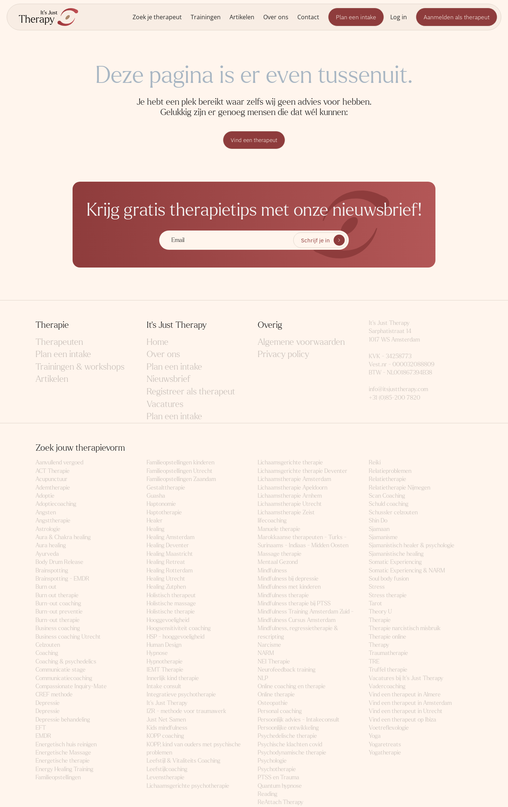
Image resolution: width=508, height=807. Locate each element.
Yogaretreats (385, 745)
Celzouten (48, 645)
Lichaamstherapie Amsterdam (294, 479)
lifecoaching (272, 521)
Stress (377, 587)
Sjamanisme (383, 537)
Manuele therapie (279, 529)
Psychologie (272, 761)
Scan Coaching (387, 496)
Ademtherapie (53, 488)
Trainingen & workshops (80, 367)
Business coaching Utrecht (68, 637)
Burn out (46, 587)
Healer (155, 521)
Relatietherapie (387, 479)
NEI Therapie (274, 662)
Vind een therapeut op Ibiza (402, 720)
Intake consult (164, 686)
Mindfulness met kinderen (289, 587)
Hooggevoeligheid (168, 620)
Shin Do (378, 521)
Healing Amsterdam (170, 537)
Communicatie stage (61, 670)
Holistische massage (171, 604)
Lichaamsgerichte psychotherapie (188, 786)
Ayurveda (47, 554)
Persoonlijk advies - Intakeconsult (299, 720)
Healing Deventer (168, 545)
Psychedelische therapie (287, 736)
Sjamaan (379, 529)
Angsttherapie (53, 521)
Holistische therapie (171, 612)
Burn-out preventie (59, 612)
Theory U (380, 612)
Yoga (375, 736)
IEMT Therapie (165, 670)
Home (157, 342)
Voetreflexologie (389, 728)
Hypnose (157, 653)
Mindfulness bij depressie (288, 579)
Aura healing (51, 545)
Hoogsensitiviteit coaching (179, 628)
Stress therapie (388, 595)
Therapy (379, 645)
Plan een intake (356, 17)
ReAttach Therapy (280, 802)
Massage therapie (279, 554)
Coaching (47, 653)
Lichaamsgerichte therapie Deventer (302, 471)
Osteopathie (273, 703)
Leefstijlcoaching (167, 769)
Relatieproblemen (390, 471)
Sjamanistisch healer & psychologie (411, 545)
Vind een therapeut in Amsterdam (410, 703)
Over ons (275, 17)
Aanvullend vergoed (59, 463)
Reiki (375, 463)
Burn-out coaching (58, 604)
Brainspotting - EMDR (62, 579)
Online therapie (276, 695)
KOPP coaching (165, 736)
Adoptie (45, 496)
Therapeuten (59, 342)
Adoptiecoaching (56, 504)
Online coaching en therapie (291, 686)
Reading (267, 794)
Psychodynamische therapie (292, 753)
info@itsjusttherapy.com (398, 389)
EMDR (43, 736)
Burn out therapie (57, 595)
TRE (374, 662)
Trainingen (206, 17)
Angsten (46, 513)
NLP (263, 678)
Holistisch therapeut (171, 595)
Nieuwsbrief (168, 379)
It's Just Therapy (167, 703)
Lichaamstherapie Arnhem (290, 496)
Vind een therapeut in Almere (405, 695)
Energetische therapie (63, 761)
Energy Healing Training (64, 769)
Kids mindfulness (167, 728)
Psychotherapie (277, 769)
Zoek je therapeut (157, 17)
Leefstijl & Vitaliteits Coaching (183, 761)
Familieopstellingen (58, 777)
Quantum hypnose (280, 786)
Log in (398, 17)
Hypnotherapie (165, 662)
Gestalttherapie (166, 488)
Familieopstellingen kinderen (180, 463)
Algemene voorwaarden (301, 342)
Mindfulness (272, 570)
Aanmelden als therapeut (456, 17)
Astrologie (48, 529)
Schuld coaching (388, 504)
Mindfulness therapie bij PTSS (294, 604)
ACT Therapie (53, 471)
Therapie (380, 620)
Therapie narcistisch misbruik (405, 628)
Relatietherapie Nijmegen (399, 488)
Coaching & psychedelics (66, 662)
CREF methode (54, 695)
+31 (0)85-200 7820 (394, 398)
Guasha (156, 496)
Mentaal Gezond (278, 562)
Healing (155, 529)
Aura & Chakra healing (63, 537)
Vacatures (165, 404)
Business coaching (58, 628)
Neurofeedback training (286, 670)
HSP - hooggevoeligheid (175, 637)
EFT (41, 728)
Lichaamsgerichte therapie (290, 463)
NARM (266, 653)
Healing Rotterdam (170, 570)
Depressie (48, 703)
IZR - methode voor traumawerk (186, 711)
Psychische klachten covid (290, 745)
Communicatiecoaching (64, 678)
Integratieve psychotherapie (181, 695)
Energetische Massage (63, 753)
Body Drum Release (59, 562)
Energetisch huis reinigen (66, 745)
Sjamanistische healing (396, 554)
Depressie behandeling (63, 720)
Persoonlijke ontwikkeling (288, 728)
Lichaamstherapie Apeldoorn (292, 488)
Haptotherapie (164, 513)
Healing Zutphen (166, 587)
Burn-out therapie (58, 620)
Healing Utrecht (166, 579)
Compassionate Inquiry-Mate (71, 686)
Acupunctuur (51, 479)
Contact (308, 17)
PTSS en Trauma (278, 777)
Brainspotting (52, 570)
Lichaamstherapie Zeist (286, 513)
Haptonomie (161, 504)
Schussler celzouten (393, 513)
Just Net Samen (166, 720)
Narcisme (269, 645)
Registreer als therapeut (191, 392)
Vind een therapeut (254, 140)
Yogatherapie (385, 753)
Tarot (375, 604)
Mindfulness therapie (283, 595)
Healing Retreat (166, 562)
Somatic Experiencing (395, 562)
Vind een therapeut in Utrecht (405, 711)
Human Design (164, 645)
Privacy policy (283, 354)
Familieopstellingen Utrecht (180, 471)
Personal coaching (280, 711)
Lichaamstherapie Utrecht (290, 504)
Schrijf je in (315, 240)
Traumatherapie (388, 653)
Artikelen (242, 17)
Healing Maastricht (170, 554)
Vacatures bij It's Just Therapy (406, 678)
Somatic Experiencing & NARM (407, 570)
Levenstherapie (165, 777)
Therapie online (387, 637)
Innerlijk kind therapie (173, 678)
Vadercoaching (387, 686)
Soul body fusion (389, 579)
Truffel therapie (388, 670)
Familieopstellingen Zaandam (181, 479)
